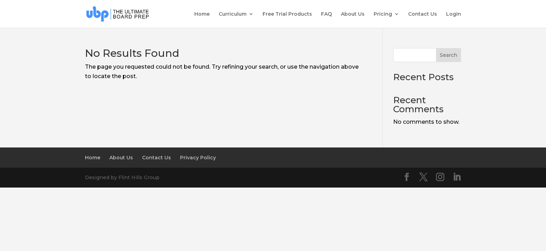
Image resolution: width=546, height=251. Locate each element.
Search (448, 55)
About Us (353, 14)
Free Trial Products (287, 14)
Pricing (383, 14)
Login (453, 14)
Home (202, 14)
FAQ (326, 14)
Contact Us (422, 14)
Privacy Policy (198, 157)
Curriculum (233, 14)
